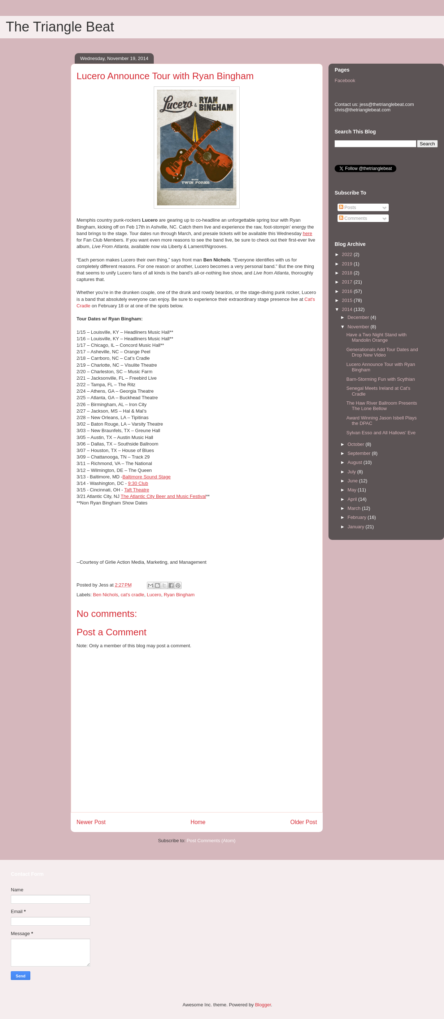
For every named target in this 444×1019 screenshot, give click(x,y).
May (353, 490)
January (357, 526)
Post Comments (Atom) (211, 840)
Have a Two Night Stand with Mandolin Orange (376, 337)
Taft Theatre (136, 490)
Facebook (345, 80)
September (360, 453)
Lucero (154, 594)
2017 (348, 282)
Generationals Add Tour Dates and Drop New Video (382, 352)
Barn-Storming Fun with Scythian (380, 379)
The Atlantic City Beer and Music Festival (163, 496)
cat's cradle (132, 594)
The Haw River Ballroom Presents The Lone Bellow (381, 406)
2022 (348, 254)
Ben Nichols (105, 594)
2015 (348, 300)
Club (138, 483)
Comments (353, 218)
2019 (348, 264)
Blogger (263, 1004)
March (355, 508)
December (359, 317)
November (359, 326)
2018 (348, 273)
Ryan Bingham (179, 594)
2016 (348, 291)
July (352, 471)
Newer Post (91, 822)
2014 (348, 309)
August (356, 462)
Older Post (303, 822)
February (358, 517)
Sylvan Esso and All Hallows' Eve (380, 432)
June (353, 480)
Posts (347, 207)
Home (198, 822)
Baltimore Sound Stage (146, 476)
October (357, 444)
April (353, 499)
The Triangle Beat (60, 26)
